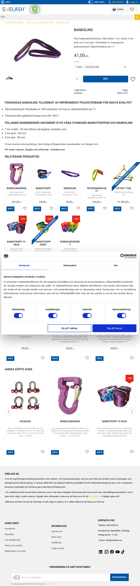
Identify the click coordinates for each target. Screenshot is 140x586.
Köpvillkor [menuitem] (9, 534)
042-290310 (116, 2)
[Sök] (137, 17)
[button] (134, 9)
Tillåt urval (69, 328)
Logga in (132, 2)
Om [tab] (116, 265)
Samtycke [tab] (24, 265)
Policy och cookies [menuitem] (14, 545)
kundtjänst (94, 496)
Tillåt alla (114, 328)
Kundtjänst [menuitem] (10, 528)
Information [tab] (70, 265)
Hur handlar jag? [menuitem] (12, 540)
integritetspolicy (51, 584)
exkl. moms (99, 2)
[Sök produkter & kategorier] (67, 17)
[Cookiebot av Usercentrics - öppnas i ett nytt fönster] (122, 256)
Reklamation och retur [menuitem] (15, 551)
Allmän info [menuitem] (56, 531)
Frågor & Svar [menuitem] (57, 548)
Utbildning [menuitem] (56, 542)
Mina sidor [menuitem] (56, 537)
